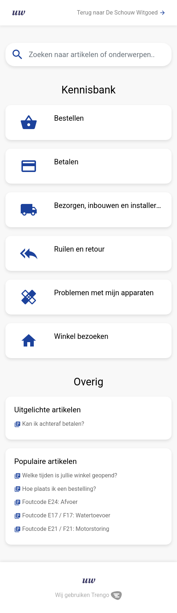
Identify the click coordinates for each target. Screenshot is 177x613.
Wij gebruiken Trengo (88, 595)
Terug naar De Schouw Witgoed (121, 12)
